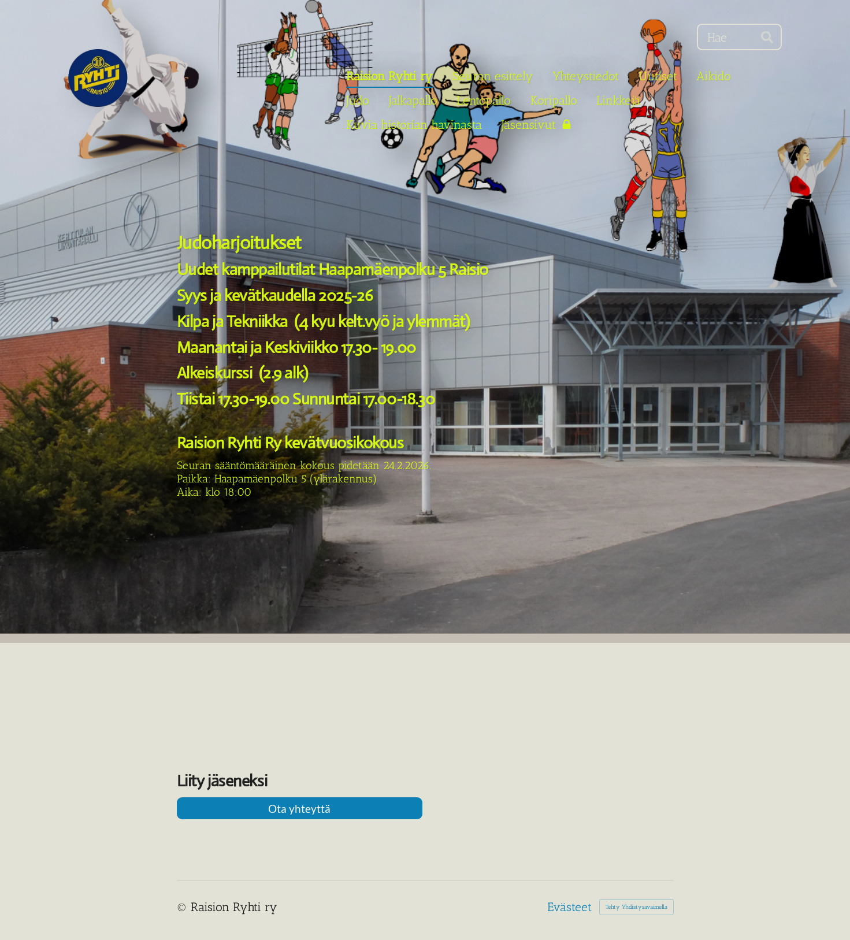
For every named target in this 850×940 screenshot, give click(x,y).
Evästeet (569, 907)
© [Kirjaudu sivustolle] (184, 907)
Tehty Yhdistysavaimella (636, 907)
